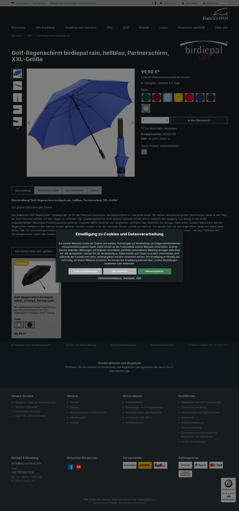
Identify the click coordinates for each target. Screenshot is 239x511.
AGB (138, 278)
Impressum (129, 278)
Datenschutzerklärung (110, 278)
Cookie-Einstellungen (85, 271)
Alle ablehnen (120, 271)
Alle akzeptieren (154, 271)
